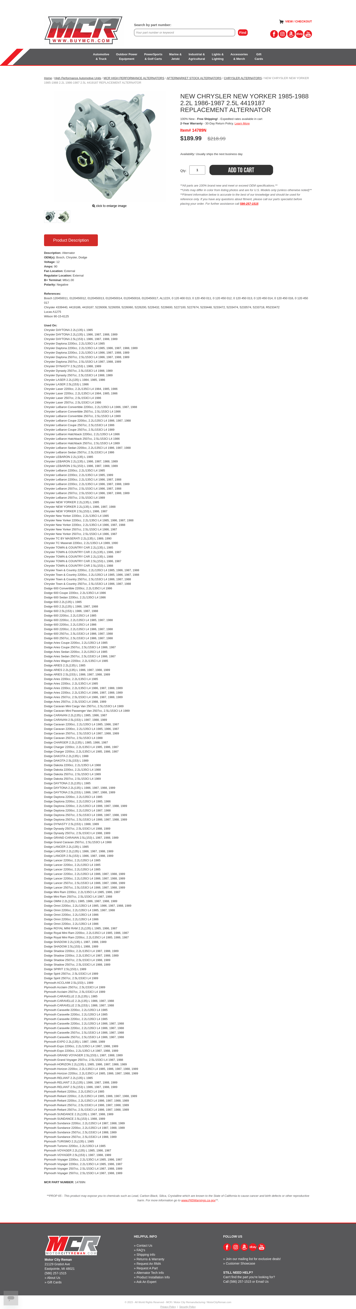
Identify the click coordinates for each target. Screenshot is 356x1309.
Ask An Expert (146, 1282)
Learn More (242, 123)
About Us (53, 1278)
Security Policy (187, 1306)
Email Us (262, 1281)
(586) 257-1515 (56, 1273)
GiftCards (259, 57)
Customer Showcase (240, 1263)
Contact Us (144, 1245)
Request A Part (147, 1268)
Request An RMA (148, 1263)
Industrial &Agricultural (196, 57)
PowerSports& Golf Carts (153, 57)
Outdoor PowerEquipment (126, 57)
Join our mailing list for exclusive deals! (253, 1259)
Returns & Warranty (150, 1259)
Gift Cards (54, 1282)
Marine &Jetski (175, 57)
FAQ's (140, 1250)
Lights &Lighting (218, 57)
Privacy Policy (168, 1306)
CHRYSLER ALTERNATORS (243, 78)
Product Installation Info (153, 1277)
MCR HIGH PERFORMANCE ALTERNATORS (134, 78)
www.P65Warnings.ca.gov (198, 1200)
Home (48, 78)
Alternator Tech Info (150, 1273)
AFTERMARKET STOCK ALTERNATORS (194, 78)
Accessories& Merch (239, 57)
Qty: (183, 170)
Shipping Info (145, 1254)
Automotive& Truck (101, 57)
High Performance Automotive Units (77, 78)
